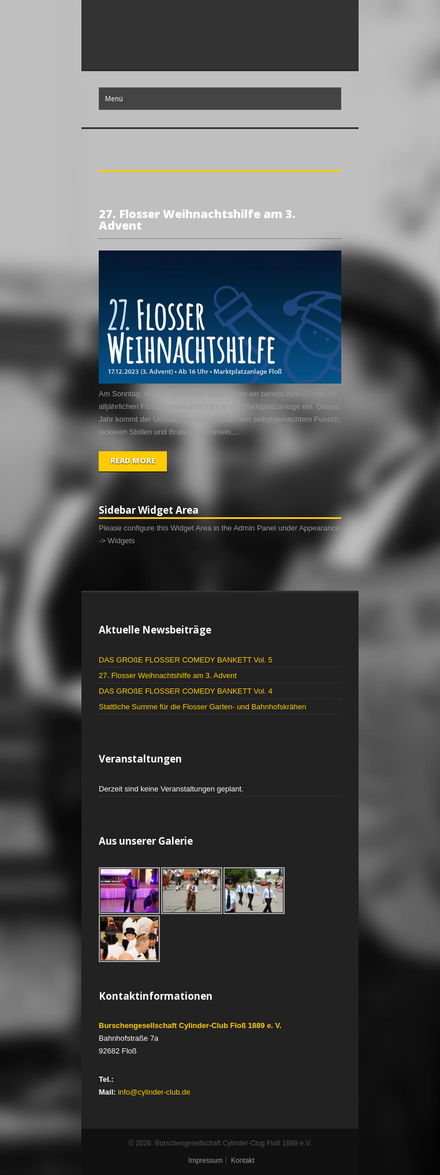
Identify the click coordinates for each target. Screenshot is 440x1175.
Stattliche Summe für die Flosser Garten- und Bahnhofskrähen (202, 706)
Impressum (205, 1160)
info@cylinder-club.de (154, 1092)
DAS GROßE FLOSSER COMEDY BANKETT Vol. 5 (186, 659)
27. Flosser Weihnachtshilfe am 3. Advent (197, 219)
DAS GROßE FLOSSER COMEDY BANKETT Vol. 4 (186, 691)
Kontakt (243, 1160)
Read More (132, 460)
